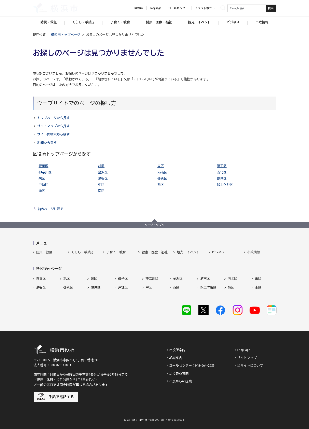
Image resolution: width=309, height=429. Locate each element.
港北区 (222, 172)
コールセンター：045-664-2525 (192, 365)
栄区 (42, 178)
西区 (160, 184)
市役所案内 (177, 350)
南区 (101, 190)
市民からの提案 (180, 381)
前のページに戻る (51, 209)
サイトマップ (247, 357)
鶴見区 (222, 178)
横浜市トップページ (65, 34)
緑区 (42, 190)
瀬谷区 (103, 178)
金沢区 (103, 172)
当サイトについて (250, 365)
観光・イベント (188, 252)
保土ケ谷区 (225, 184)
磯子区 (222, 166)
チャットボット (205, 8)
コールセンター (178, 8)
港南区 (162, 172)
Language (243, 350)
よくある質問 (179, 373)
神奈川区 (45, 172)
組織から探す (47, 142)
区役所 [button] (139, 8)
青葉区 (43, 166)
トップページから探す (53, 117)
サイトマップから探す (53, 126)
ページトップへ (155, 225)
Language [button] (155, 8)
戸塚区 (43, 184)
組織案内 (175, 357)
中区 (101, 184)
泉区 (160, 166)
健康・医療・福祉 (155, 252)
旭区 (101, 166)
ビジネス (218, 252)
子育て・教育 (116, 252)
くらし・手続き (82, 252)
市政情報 (253, 252)
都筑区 (162, 178)
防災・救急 (44, 252)
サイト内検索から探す (53, 134)
